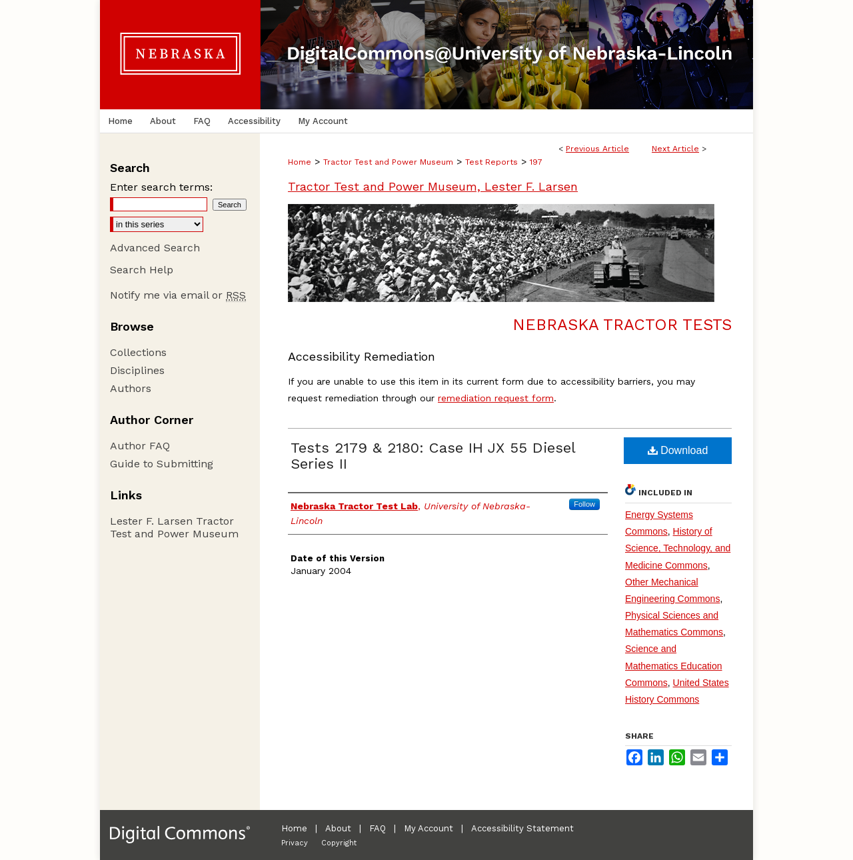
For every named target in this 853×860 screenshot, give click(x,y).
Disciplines (137, 370)
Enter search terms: (161, 187)
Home (299, 162)
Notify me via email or (178, 295)
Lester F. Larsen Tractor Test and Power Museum (174, 527)
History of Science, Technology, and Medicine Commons (677, 548)
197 (536, 162)
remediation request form (496, 398)
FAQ (377, 828)
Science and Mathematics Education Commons (673, 665)
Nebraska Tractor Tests (622, 324)
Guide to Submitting (161, 463)
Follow (584, 504)
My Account (428, 828)
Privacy (294, 843)
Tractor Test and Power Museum (388, 162)
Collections (138, 352)
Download (678, 450)
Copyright (339, 843)
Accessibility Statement (522, 828)
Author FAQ (140, 445)
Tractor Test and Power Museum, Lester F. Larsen (433, 186)
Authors (130, 388)
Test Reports (491, 162)
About (338, 828)
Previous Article (597, 148)
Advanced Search (155, 247)
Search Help (141, 269)
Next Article (675, 148)
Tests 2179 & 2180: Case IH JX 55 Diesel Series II (433, 455)
